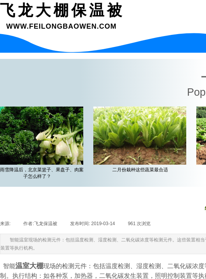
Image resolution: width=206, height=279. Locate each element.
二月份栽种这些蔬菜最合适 (141, 169)
